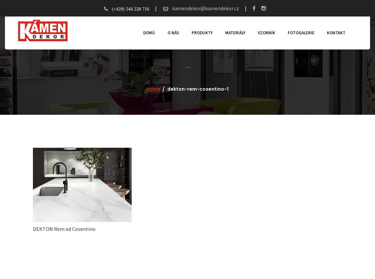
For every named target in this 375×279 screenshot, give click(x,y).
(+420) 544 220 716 (130, 9)
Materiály (235, 33)
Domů (149, 33)
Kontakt (336, 33)
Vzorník (266, 33)
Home (154, 89)
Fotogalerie (301, 33)
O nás (173, 33)
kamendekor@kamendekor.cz (205, 8)
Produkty (202, 33)
